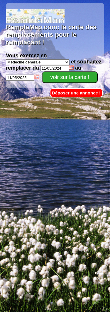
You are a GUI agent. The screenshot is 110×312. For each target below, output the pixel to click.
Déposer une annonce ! (76, 92)
